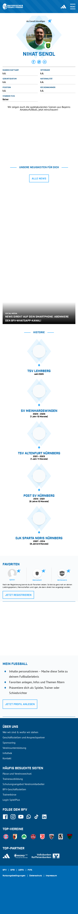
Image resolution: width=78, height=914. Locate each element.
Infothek (7, 753)
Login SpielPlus (11, 799)
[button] (33, 61)
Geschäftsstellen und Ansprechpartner (24, 737)
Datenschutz (35, 875)
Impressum (51, 875)
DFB (12, 870)
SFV (5, 870)
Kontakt (7, 758)
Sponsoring (9, 742)
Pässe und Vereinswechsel (17, 773)
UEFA (21, 870)
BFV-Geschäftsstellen (14, 789)
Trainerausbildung (13, 778)
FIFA (30, 870)
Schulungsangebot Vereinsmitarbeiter (23, 784)
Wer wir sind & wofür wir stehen (20, 732)
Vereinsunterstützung (14, 747)
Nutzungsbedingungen (14, 875)
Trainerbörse (9, 794)
